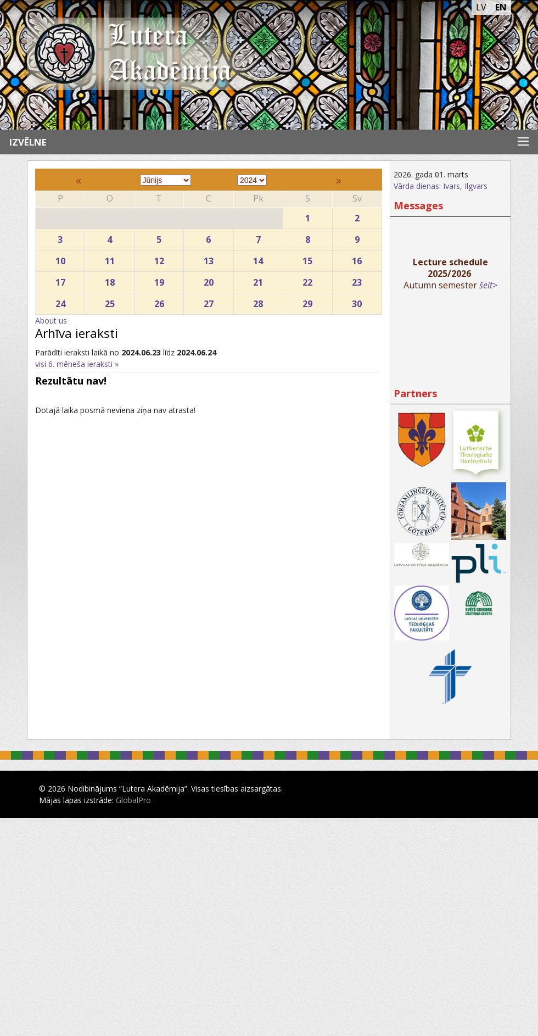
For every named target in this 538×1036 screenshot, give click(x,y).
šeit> (488, 285)
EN (501, 7)
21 (258, 279)
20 (208, 279)
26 (159, 301)
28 (258, 301)
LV (481, 7)
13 (208, 258)
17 (60, 279)
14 (258, 258)
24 (60, 301)
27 (208, 301)
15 (308, 258)
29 (308, 301)
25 (109, 301)
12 (159, 258)
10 (60, 258)
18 (109, 279)
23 (357, 279)
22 (308, 279)
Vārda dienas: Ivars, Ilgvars (440, 186)
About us (51, 320)
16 (357, 258)
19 (159, 279)
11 (109, 258)
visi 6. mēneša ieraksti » (77, 364)
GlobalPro (133, 800)
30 (357, 301)
